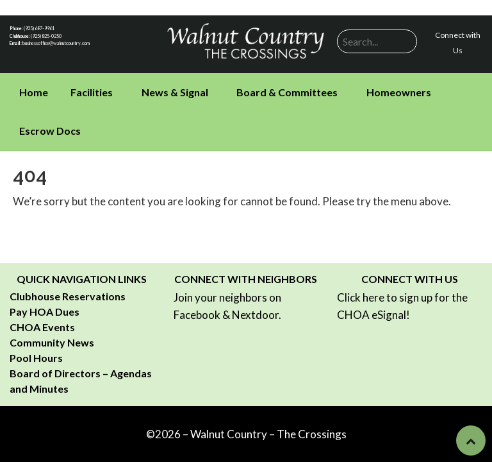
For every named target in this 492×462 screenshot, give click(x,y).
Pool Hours (36, 358)
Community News (52, 342)
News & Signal (175, 92)
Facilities (91, 92)
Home (33, 92)
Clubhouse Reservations (68, 296)
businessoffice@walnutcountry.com (56, 43)
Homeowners (398, 92)
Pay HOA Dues (44, 311)
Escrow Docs (50, 130)
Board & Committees (287, 92)
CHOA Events (42, 327)
